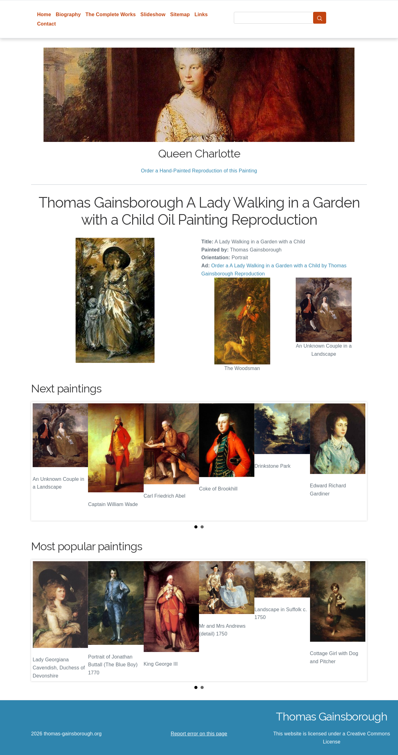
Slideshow (153, 14)
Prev (41, 461)
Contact (46, 23)
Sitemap (180, 14)
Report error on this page (199, 733)
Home (44, 14)
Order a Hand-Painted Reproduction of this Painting (199, 170)
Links (201, 14)
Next (357, 461)
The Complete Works (111, 14)
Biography (68, 14)
